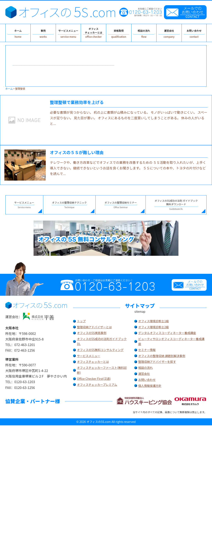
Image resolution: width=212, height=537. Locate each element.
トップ (81, 321)
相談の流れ (145, 368)
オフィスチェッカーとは (93, 362)
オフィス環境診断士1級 (153, 321)
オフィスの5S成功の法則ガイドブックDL (102, 341)
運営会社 (144, 374)
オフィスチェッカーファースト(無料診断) (102, 370)
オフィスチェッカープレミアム (97, 385)
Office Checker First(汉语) (94, 379)
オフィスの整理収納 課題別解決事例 (161, 356)
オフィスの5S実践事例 (91, 333)
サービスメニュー (88, 356)
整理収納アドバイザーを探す (157, 362)
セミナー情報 (147, 350)
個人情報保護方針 (149, 386)
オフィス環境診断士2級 (153, 327)
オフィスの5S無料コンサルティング (100, 350)
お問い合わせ (147, 380)
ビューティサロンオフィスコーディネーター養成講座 (171, 341)
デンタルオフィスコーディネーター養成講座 (167, 333)
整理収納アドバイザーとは (94, 327)
